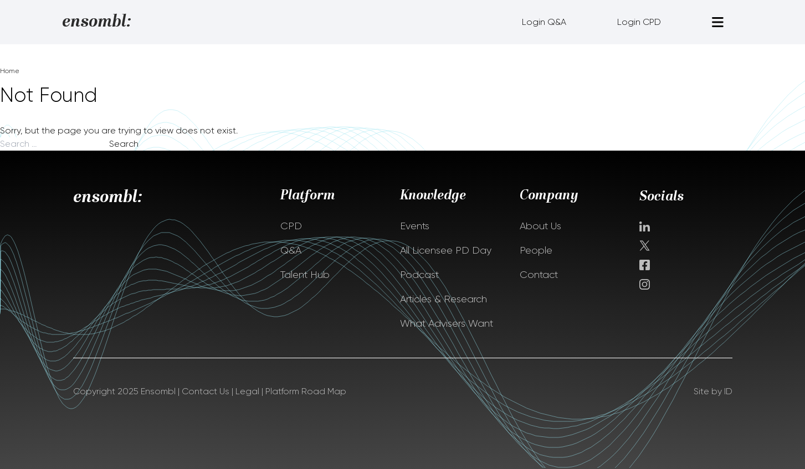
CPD (291, 225)
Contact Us (205, 391)
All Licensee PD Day (445, 250)
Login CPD (639, 22)
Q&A (290, 250)
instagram (644, 284)
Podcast (419, 274)
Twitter (645, 245)
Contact (539, 274)
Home (9, 71)
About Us (540, 225)
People (536, 250)
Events (414, 225)
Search (124, 143)
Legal (247, 391)
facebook (644, 265)
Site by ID (713, 391)
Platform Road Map (305, 391)
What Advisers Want (446, 323)
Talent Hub (305, 274)
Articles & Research (443, 299)
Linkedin (644, 226)
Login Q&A (544, 22)
